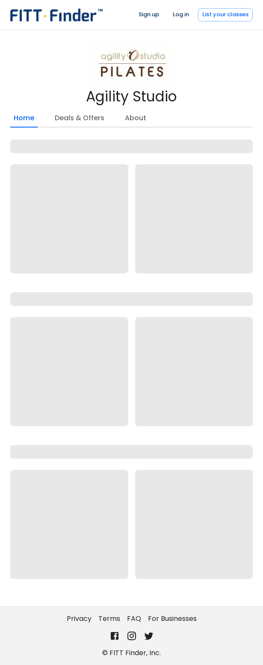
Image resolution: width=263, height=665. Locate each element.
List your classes (225, 14)
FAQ (134, 618)
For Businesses (172, 618)
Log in (181, 14)
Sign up (149, 14)
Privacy (79, 618)
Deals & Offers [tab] (79, 118)
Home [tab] (24, 120)
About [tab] (135, 118)
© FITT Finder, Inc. (131, 653)
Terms (109, 618)
